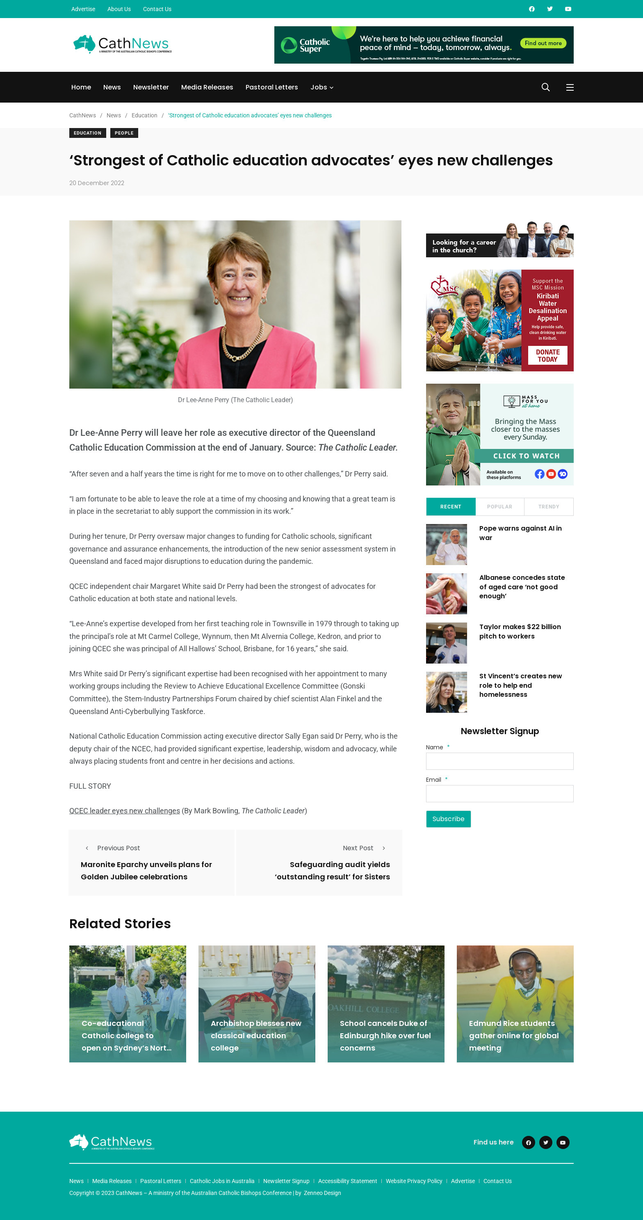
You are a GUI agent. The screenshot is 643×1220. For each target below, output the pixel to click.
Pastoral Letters (272, 87)
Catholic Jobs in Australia (222, 1180)
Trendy (548, 507)
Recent (450, 507)
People (124, 133)
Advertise (83, 9)
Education (88, 133)
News (112, 87)
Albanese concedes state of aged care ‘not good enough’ (522, 587)
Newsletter (151, 87)
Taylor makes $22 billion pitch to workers (520, 631)
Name (438, 747)
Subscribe (449, 819)
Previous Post (110, 848)
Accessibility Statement (347, 1180)
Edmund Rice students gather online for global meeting (514, 1035)
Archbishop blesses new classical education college (256, 1035)
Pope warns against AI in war (520, 533)
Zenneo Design (322, 1192)
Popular (500, 507)
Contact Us (157, 9)
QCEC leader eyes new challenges (124, 810)
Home (81, 87)
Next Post (366, 848)
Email (437, 780)
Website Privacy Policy (414, 1180)
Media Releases (207, 87)
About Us (119, 9)
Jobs (318, 87)
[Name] (500, 761)
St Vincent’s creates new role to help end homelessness (520, 685)
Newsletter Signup (286, 1180)
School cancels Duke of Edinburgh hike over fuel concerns (385, 1035)
